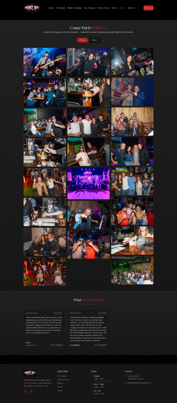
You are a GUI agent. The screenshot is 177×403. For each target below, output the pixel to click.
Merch (114, 8)
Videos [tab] (94, 40)
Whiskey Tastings (74, 8)
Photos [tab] (82, 40)
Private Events (103, 8)
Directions (148, 8)
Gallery (122, 8)
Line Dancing (89, 8)
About (59, 390)
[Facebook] (31, 391)
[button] (44, 62)
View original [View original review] (56, 345)
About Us (131, 8)
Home (51, 8)
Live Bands (60, 8)
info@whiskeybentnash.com (138, 383)
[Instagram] (25, 391)
